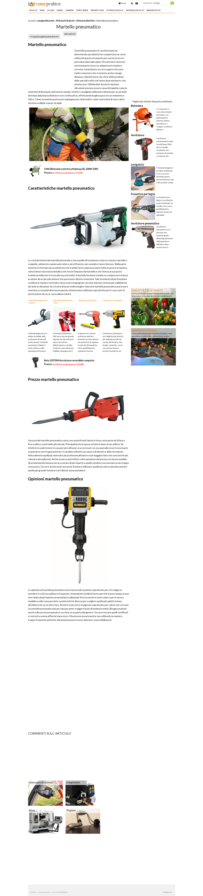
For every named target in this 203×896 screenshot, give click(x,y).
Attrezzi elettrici (85, 20)
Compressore (73, 782)
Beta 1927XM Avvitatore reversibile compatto (69, 360)
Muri (42, 10)
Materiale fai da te (135, 10)
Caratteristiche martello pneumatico (61, 188)
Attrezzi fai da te (114, 10)
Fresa (32, 810)
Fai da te (33, 10)
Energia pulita (153, 10)
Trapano (71, 810)
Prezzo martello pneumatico (53, 379)
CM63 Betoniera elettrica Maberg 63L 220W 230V (71, 168)
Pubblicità (167, 892)
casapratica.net (45, 20)
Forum (122, 3)
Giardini (70, 10)
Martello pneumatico (47, 44)
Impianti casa (97, 10)
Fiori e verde (82, 10)
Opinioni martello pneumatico (55, 478)
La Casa (50, 10)
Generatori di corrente (41, 782)
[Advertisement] (59, 17)
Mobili (60, 10)
